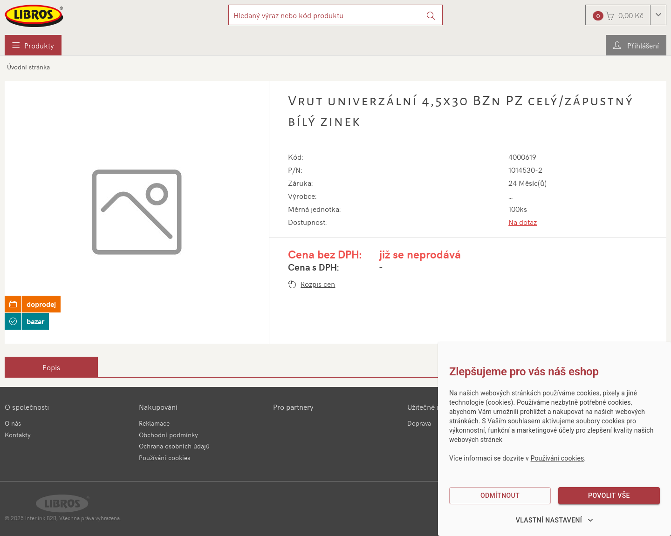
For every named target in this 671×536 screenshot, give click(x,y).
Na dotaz (522, 222)
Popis (51, 367)
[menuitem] (33, 45)
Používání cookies (164, 457)
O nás (13, 423)
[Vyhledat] (431, 15)
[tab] (51, 367)
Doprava (419, 423)
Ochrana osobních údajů (174, 445)
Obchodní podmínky (168, 434)
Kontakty (18, 434)
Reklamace (154, 423)
